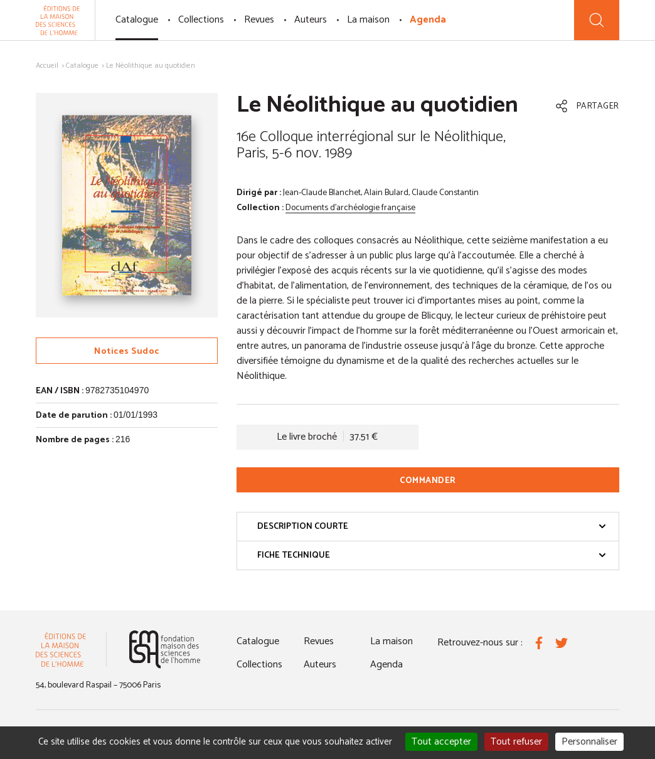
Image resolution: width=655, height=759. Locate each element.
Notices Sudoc (126, 351)
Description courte (431, 526)
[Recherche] (596, 20)
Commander (428, 481)
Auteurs (310, 19)
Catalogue (136, 19)
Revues (259, 19)
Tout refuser (516, 741)
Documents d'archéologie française (350, 208)
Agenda (428, 19)
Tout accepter (441, 741)
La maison (368, 19)
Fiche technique (431, 555)
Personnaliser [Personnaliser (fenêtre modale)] (589, 741)
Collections (201, 19)
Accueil (47, 66)
